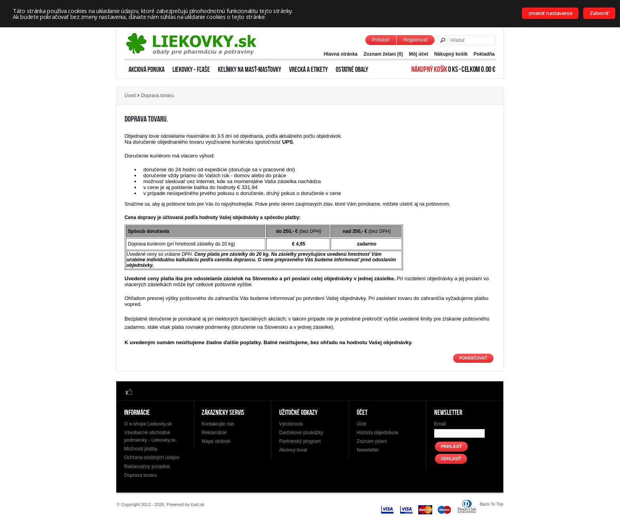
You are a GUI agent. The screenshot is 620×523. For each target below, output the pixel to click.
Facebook (129, 391)
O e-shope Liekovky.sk (148, 424)
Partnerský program (300, 441)
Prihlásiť (380, 40)
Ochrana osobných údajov (151, 457)
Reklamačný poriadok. (147, 466)
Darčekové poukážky (301, 432)
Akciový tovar (293, 450)
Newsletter (368, 450)
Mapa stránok (216, 441)
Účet (362, 424)
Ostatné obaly (352, 69)
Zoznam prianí (372, 441)
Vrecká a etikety (308, 69)
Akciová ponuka (146, 69)
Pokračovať (473, 358)
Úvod (130, 95)
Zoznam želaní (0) (383, 54)
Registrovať (415, 40)
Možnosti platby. (141, 449)
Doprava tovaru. (158, 95)
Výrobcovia (290, 424)
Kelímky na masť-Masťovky (249, 69)
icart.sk (197, 504)
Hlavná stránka (340, 54)
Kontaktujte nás (218, 424)
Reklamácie (214, 432)
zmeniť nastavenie (550, 13)
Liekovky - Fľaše (191, 69)
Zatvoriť (599, 13)
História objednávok (377, 432)
